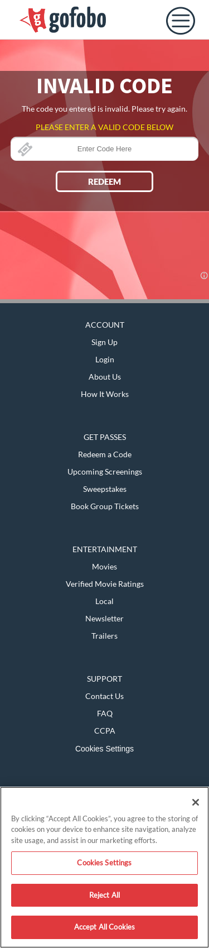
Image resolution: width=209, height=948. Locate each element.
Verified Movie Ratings (105, 583)
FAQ (105, 713)
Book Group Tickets (105, 506)
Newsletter (104, 618)
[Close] (195, 802)
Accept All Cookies (104, 926)
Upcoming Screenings (104, 471)
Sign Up (104, 342)
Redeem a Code (105, 454)
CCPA (104, 730)
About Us (105, 376)
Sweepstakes (105, 489)
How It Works (105, 394)
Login (104, 359)
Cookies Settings (104, 748)
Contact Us (104, 696)
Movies (104, 566)
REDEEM (104, 181)
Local (104, 601)
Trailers (104, 635)
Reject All (104, 894)
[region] (104, 867)
